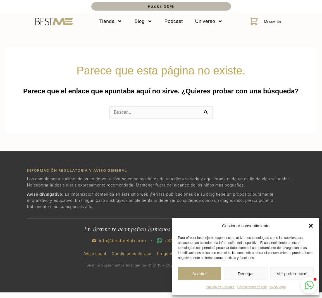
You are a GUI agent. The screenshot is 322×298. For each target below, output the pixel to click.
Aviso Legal (95, 253)
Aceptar (199, 273)
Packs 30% (161, 6)
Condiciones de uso (252, 287)
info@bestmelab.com (119, 240)
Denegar (246, 273)
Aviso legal (277, 287)
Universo (209, 21)
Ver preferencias (292, 273)
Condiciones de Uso (131, 253)
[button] (311, 226)
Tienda (110, 21)
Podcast (173, 21)
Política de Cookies (220, 287)
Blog (143, 21)
